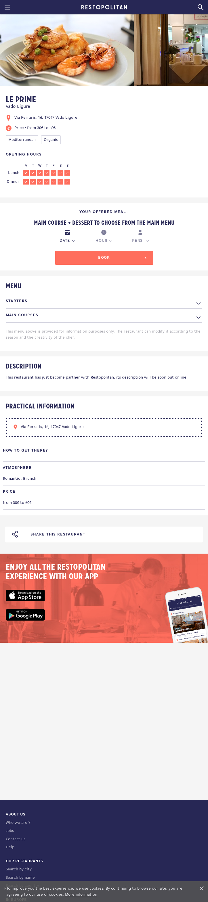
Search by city (19, 869)
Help (10, 847)
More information (81, 895)
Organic (51, 140)
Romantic (11, 479)
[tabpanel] (67, 51)
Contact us (15, 839)
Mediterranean (22, 140)
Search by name (20, 878)
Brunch (29, 479)
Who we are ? (18, 823)
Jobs (10, 831)
